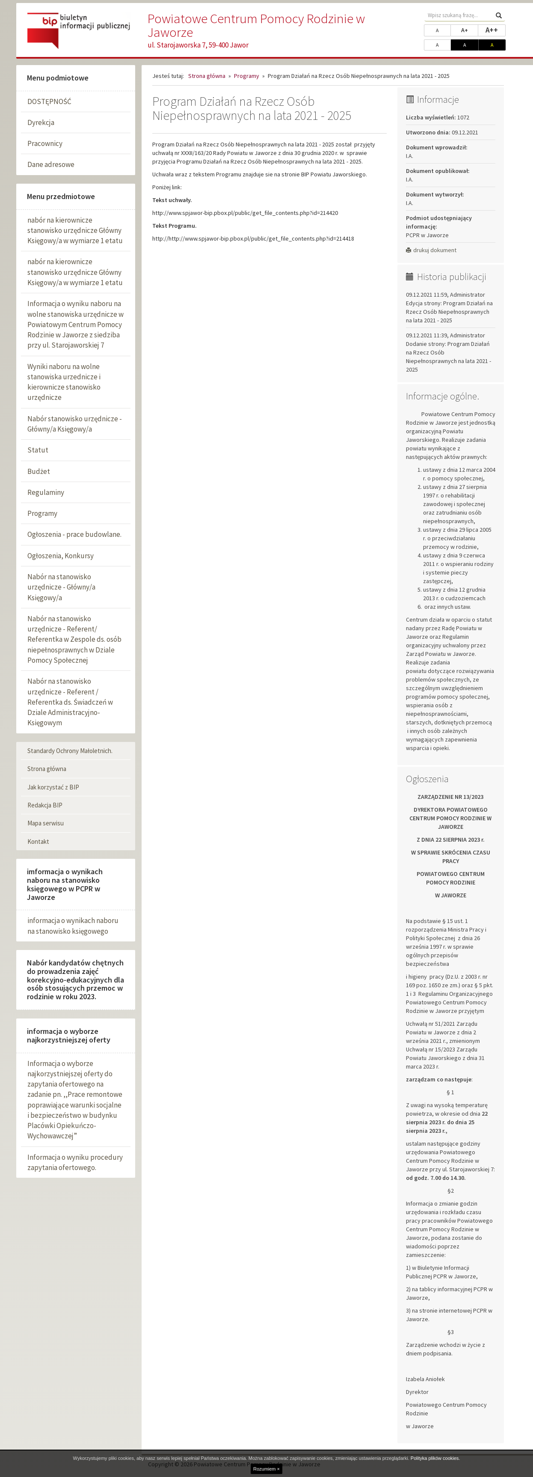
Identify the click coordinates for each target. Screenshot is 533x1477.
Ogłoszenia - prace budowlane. (74, 534)
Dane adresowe (50, 164)
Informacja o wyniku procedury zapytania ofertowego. (75, 1162)
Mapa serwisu (45, 823)
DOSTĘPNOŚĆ (49, 101)
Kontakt (38, 841)
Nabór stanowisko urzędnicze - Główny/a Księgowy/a (74, 424)
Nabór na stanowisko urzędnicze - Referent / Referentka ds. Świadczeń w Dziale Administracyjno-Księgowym (70, 701)
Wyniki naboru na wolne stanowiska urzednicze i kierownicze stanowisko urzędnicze (64, 382)
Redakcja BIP (44, 805)
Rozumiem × (266, 1468)
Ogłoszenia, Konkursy (60, 555)
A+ (469, 29)
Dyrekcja (40, 122)
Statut (37, 450)
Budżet (38, 471)
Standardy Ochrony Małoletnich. (70, 751)
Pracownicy (44, 143)
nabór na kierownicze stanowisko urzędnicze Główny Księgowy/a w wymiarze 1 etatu (75, 230)
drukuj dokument (431, 250)
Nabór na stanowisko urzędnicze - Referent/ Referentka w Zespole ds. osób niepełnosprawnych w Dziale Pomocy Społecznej (74, 639)
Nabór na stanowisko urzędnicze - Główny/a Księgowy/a (61, 587)
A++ (496, 29)
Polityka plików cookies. (435, 1458)
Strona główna (46, 769)
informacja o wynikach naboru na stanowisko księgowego (72, 925)
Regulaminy (45, 492)
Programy (42, 513)
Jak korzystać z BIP (53, 787)
